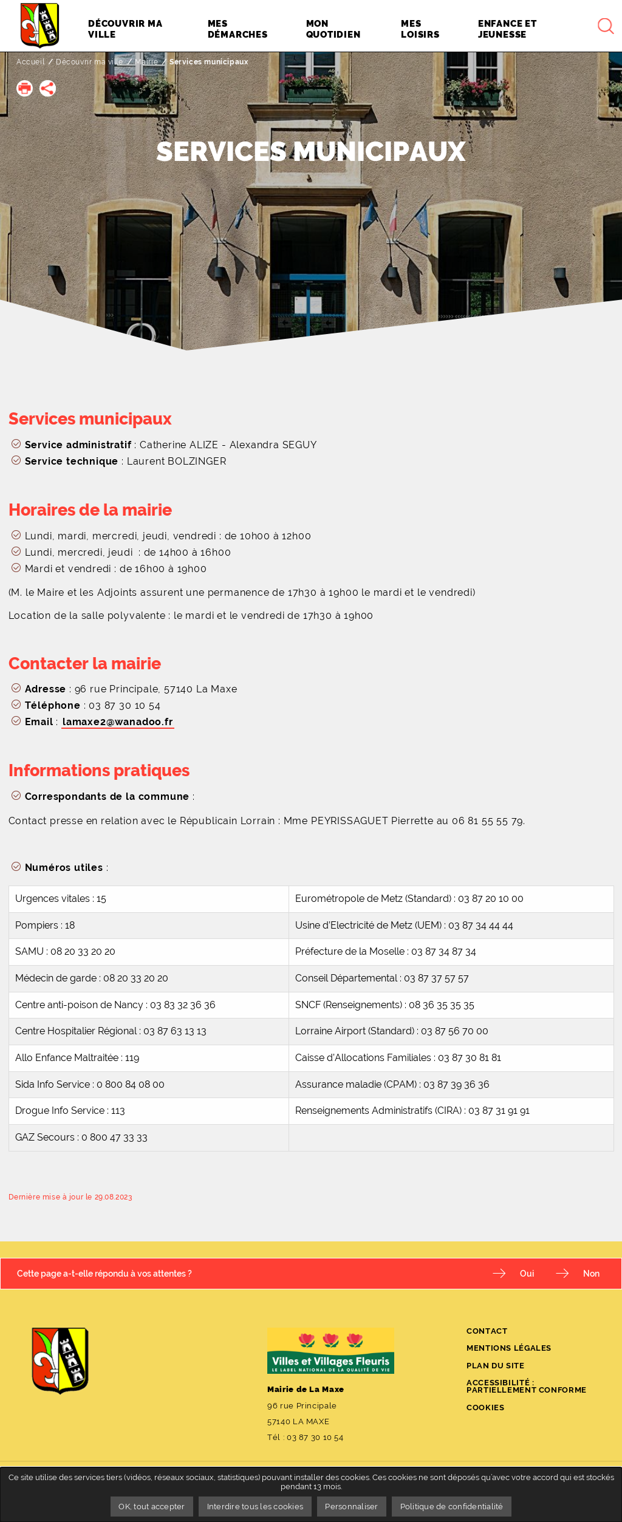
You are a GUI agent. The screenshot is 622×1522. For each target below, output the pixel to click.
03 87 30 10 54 (315, 1437)
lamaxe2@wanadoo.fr (118, 722)
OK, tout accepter (151, 1506)
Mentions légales (509, 1348)
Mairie (147, 62)
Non (591, 1273)
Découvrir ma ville (89, 62)
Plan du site (495, 1365)
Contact (486, 1331)
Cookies (485, 1407)
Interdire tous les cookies (255, 1506)
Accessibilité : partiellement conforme (526, 1386)
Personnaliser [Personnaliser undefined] (351, 1506)
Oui (527, 1273)
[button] (24, 88)
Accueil (30, 62)
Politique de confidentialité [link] (452, 1506)
